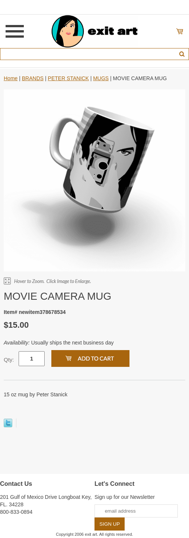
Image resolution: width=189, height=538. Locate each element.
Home (10, 78)
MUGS (101, 78)
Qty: (9, 359)
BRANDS (33, 78)
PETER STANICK (68, 78)
